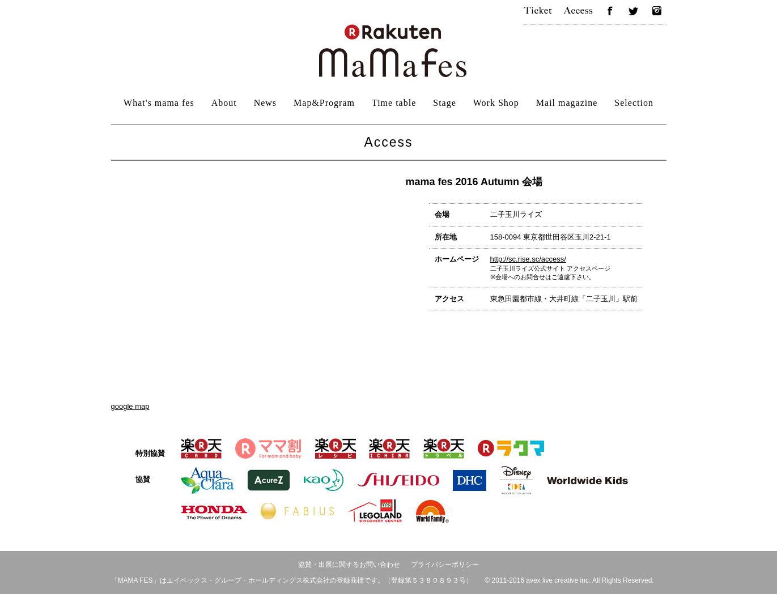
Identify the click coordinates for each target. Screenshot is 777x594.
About (224, 103)
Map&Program (324, 103)
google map (130, 406)
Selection (633, 103)
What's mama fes (159, 103)
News (265, 103)
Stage (444, 103)
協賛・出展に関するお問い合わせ (349, 565)
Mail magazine (567, 103)
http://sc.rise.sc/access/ (528, 259)
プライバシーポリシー (445, 565)
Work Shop (496, 103)
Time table (394, 103)
